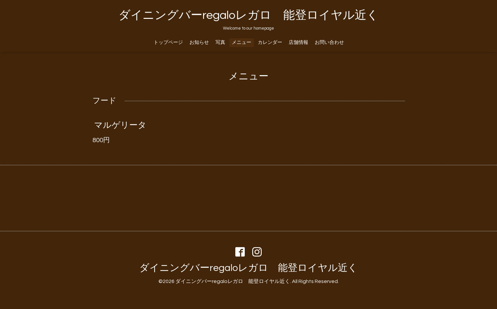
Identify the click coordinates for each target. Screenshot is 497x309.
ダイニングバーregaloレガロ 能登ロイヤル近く (248, 15)
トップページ (168, 42)
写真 (220, 42)
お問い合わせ (329, 42)
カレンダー (270, 42)
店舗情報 (298, 42)
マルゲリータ (120, 125)
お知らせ (199, 42)
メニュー (241, 42)
